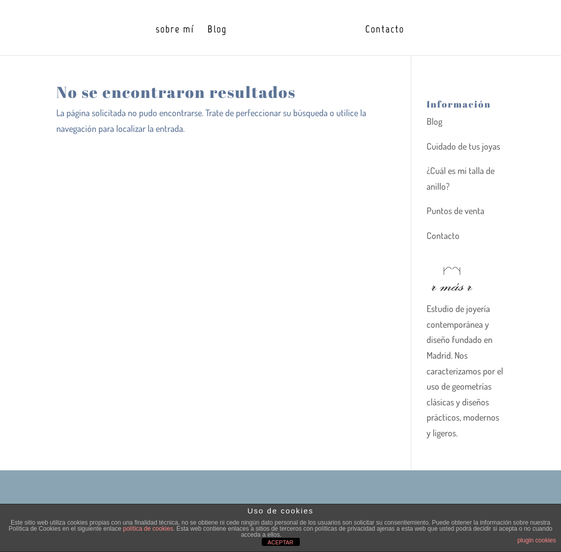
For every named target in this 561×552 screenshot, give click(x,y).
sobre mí (175, 30)
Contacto (384, 30)
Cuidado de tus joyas (463, 146)
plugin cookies (536, 540)
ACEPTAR (280, 542)
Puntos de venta (455, 210)
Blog (217, 30)
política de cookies (148, 528)
